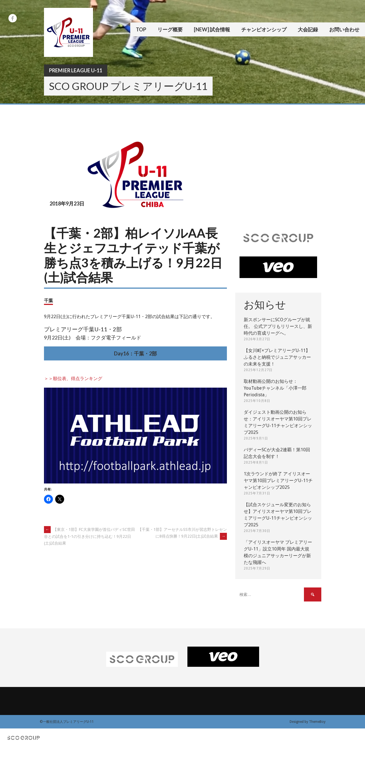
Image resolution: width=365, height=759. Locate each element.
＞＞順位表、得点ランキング (73, 378)
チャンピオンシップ (264, 29)
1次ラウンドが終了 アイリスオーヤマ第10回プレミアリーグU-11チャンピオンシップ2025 (278, 480)
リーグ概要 (170, 29)
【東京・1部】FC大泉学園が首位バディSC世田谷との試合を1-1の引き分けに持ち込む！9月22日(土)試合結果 (89, 536)
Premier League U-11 (75, 70)
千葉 (48, 300)
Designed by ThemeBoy (308, 722)
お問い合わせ (344, 29)
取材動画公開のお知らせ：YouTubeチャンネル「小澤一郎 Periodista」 (275, 388)
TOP (141, 29)
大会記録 (308, 29)
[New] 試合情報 (212, 29)
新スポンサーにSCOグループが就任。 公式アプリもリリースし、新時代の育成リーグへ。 (278, 326)
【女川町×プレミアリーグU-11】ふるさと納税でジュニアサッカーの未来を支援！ (277, 357)
